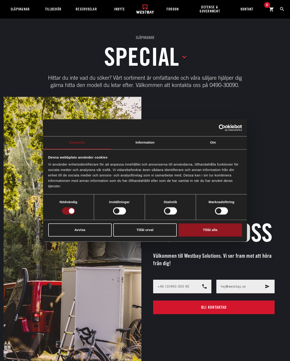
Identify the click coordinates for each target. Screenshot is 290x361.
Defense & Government (210, 9)
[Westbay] (145, 7)
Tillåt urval (145, 230)
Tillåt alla (210, 230)
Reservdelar (86, 9)
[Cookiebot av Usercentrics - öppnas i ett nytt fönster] (222, 127)
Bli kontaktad (214, 307)
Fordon (173, 9)
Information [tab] (145, 142)
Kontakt (247, 9)
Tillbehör (53, 9)
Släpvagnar (20, 9)
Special (141, 56)
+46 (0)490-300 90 (182, 286)
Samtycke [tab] (77, 142)
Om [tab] (213, 142)
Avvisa (80, 230)
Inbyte (119, 9)
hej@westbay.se (245, 286)
